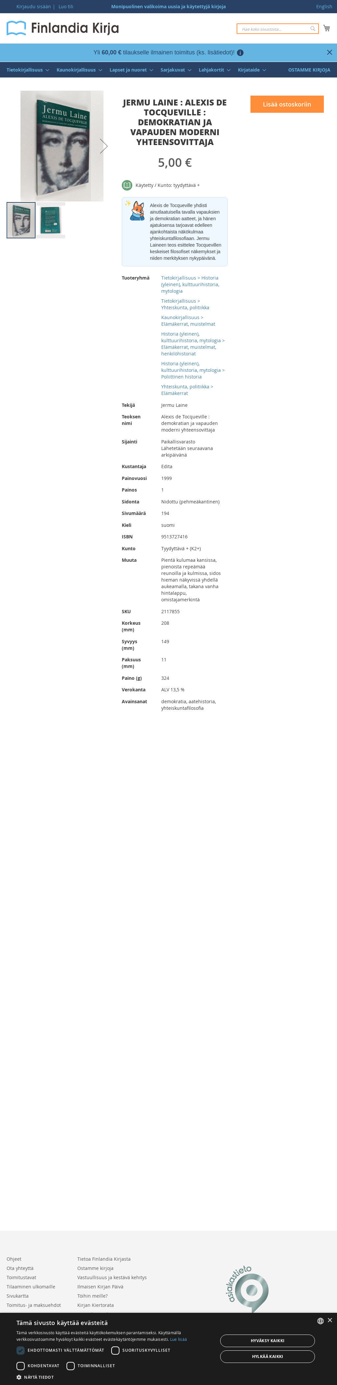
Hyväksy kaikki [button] (268, 1340)
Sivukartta (18, 1296)
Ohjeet (14, 1259)
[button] (104, 146)
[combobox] (278, 28)
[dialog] (168, 1349)
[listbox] (320, 1321)
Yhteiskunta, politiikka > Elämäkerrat (187, 389)
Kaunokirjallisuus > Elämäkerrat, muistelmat (188, 320)
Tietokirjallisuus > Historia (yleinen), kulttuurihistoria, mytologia (190, 284)
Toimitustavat (21, 1277)
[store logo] (62, 28)
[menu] (168, 69)
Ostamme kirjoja (95, 1268)
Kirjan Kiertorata (95, 1305)
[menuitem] (26, 69)
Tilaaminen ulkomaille (31, 1286)
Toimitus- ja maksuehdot (34, 1305)
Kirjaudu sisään (33, 6)
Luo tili (66, 6)
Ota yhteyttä (20, 1268)
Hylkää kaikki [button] (267, 1356)
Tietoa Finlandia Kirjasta (104, 1259)
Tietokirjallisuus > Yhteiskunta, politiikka (185, 304)
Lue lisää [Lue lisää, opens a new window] (178, 1339)
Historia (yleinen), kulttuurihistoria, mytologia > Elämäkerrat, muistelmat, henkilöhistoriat (193, 344)
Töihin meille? (92, 1296)
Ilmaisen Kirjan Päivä (100, 1286)
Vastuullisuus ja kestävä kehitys (112, 1277)
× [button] (329, 1320)
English (324, 6)
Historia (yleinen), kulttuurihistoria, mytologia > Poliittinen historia (193, 370)
